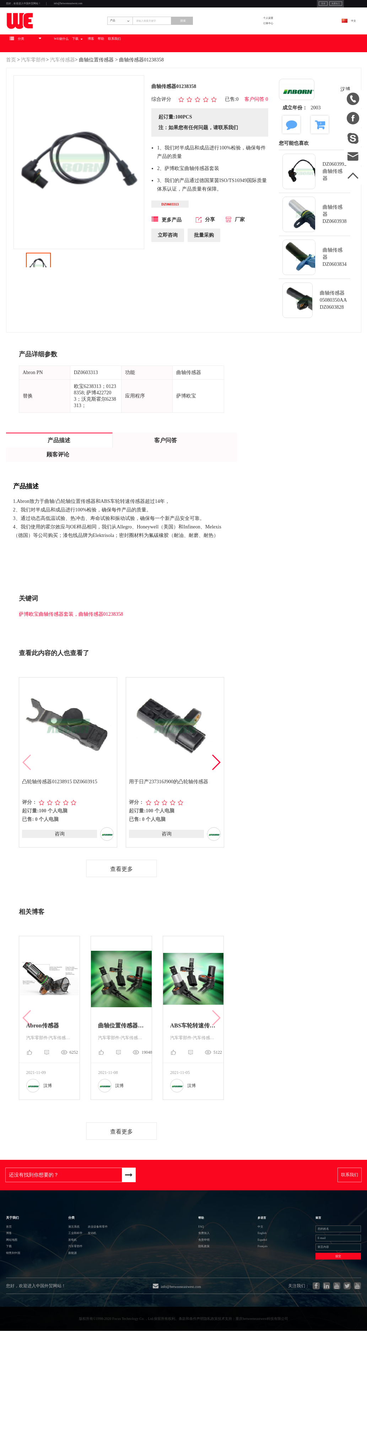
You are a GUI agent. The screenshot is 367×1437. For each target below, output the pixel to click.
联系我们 (218, 76)
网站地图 (17, 1304)
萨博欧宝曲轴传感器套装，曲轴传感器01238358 (71, 647)
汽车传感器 (62, 93)
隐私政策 (223, 1317)
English (252, 1291)
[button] (216, 796)
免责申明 (223, 1304)
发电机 (51, 1304)
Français (253, 1317)
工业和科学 (57, 1292)
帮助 (192, 76)
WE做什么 (114, 76)
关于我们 (19, 1261)
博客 (172, 76)
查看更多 (121, 904)
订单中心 (295, 46)
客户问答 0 (256, 133)
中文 (344, 41)
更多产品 (167, 256)
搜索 (237, 41)
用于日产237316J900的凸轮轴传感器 (169, 815)
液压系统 (54, 1279)
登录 (265, 6)
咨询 (59, 868)
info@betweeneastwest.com (127, 7)
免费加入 (289, 6)
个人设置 (295, 36)
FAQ (217, 1279)
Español (253, 1304)
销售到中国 (20, 1330)
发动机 (90, 1292)
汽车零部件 (33, 93)
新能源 (51, 1330)
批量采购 (204, 272)
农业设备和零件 (102, 1279)
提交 (316, 1335)
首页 (11, 93)
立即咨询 (168, 272)
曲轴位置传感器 (96, 93)
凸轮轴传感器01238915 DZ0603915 (60, 815)
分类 (49, 1261)
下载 (145, 76)
